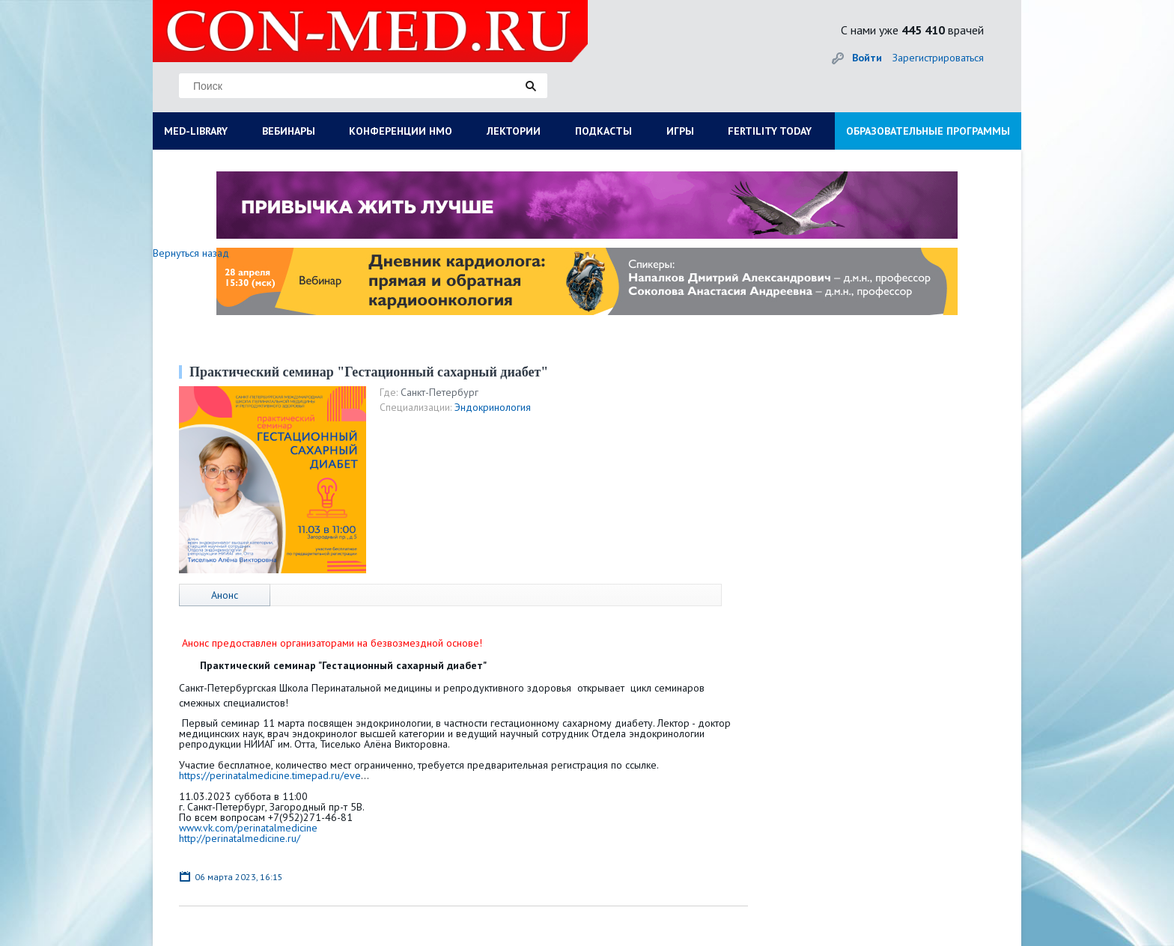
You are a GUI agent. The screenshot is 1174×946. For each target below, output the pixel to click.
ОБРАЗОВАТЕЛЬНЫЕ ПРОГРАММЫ (928, 131)
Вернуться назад (191, 253)
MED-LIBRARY (196, 131)
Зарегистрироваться (938, 57)
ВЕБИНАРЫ (288, 131)
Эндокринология (492, 407)
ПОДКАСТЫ (603, 131)
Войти (867, 57)
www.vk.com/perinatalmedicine (248, 827)
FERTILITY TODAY (770, 131)
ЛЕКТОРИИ (514, 131)
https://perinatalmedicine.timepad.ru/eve (270, 775)
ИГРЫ (680, 131)
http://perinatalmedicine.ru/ (239, 838)
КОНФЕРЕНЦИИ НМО (400, 131)
